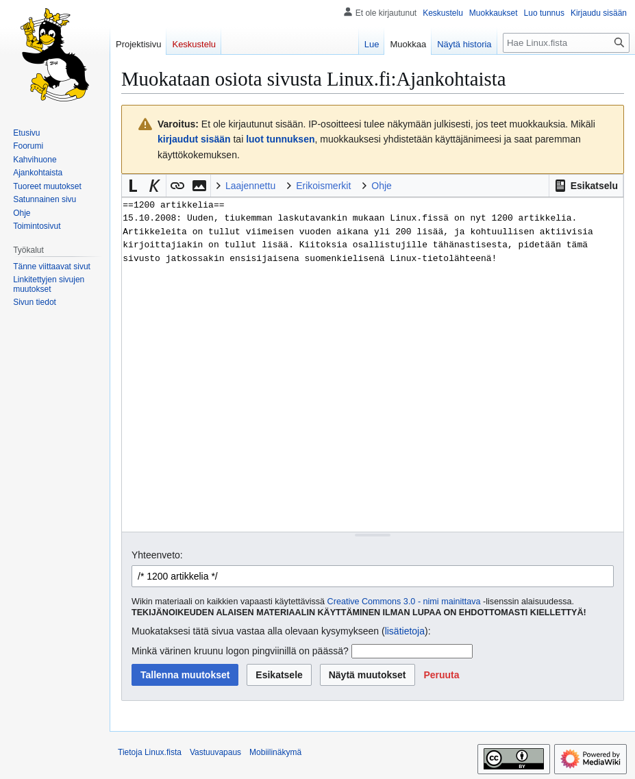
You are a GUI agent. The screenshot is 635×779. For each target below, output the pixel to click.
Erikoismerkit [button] (323, 185)
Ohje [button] (381, 185)
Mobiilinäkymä (275, 752)
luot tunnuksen (280, 139)
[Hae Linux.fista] (566, 43)
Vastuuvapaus (215, 752)
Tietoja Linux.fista (150, 752)
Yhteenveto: (157, 554)
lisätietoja (405, 631)
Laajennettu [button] (250, 185)
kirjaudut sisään (194, 139)
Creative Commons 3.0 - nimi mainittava (404, 601)
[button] (586, 186)
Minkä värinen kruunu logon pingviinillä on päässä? (240, 650)
